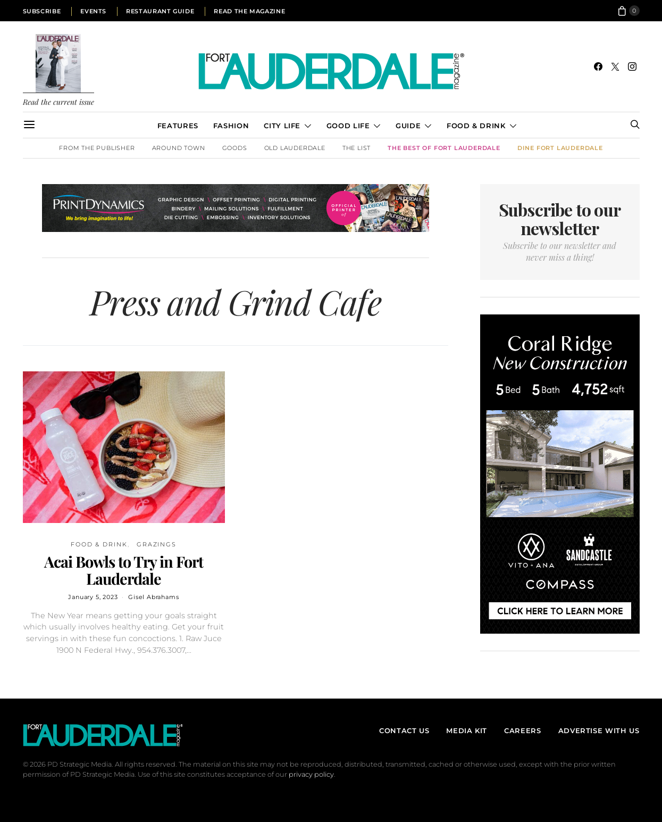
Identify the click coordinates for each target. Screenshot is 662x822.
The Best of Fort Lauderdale (444, 148)
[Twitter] (615, 66)
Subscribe (42, 11)
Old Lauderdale (294, 148)
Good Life (348, 125)
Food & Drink (476, 125)
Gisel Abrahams (153, 597)
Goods (234, 148)
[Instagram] (632, 66)
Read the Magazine (249, 11)
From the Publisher (97, 148)
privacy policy (311, 774)
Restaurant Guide (160, 11)
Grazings (157, 544)
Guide (408, 125)
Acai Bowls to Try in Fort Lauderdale (123, 569)
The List (356, 148)
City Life (282, 125)
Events (93, 11)
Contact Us (404, 730)
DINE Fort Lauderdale (560, 148)
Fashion (231, 125)
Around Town (178, 148)
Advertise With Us (599, 730)
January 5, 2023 (93, 597)
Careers (522, 730)
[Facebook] (598, 66)
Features (177, 125)
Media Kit (466, 730)
